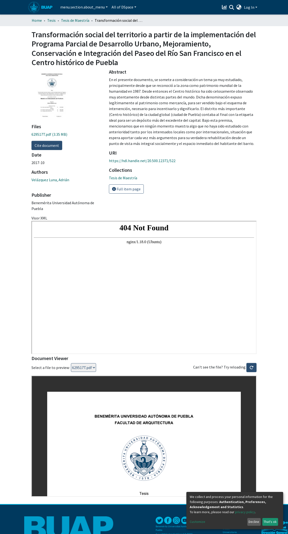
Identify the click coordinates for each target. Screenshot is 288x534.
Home (37, 20)
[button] (239, 7)
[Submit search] (231, 7)
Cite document (47, 145)
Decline (254, 521)
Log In (249, 7)
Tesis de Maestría (75, 20)
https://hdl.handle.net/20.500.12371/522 (142, 160)
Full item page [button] (126, 189)
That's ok (270, 521)
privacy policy (245, 512)
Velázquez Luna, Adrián (50, 179)
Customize (197, 521)
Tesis (51, 20)
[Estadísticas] (224, 7)
